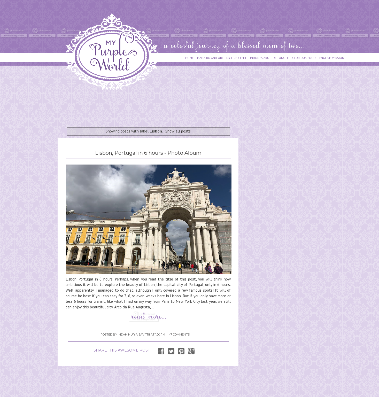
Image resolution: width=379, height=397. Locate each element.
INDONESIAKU (259, 58)
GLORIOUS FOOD (304, 58)
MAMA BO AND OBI (210, 58)
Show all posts (178, 131)
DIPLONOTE (281, 58)
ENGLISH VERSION (331, 58)
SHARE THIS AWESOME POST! (122, 350)
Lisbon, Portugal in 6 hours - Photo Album (148, 153)
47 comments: (179, 334)
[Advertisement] (152, 106)
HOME (189, 58)
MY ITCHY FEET (236, 58)
